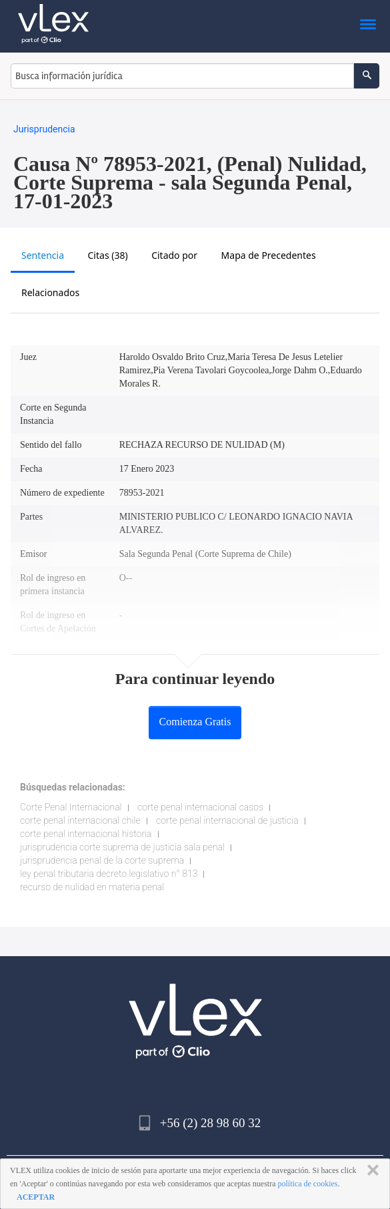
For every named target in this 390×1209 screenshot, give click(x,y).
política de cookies (308, 1183)
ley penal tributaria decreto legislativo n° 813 (108, 873)
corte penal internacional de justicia (227, 820)
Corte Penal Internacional (71, 807)
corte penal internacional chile (80, 820)
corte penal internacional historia (86, 833)
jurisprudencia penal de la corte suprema (102, 860)
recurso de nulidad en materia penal (92, 887)
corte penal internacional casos (200, 807)
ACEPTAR (36, 1197)
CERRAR (370, 1170)
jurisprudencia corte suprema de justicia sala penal (122, 847)
